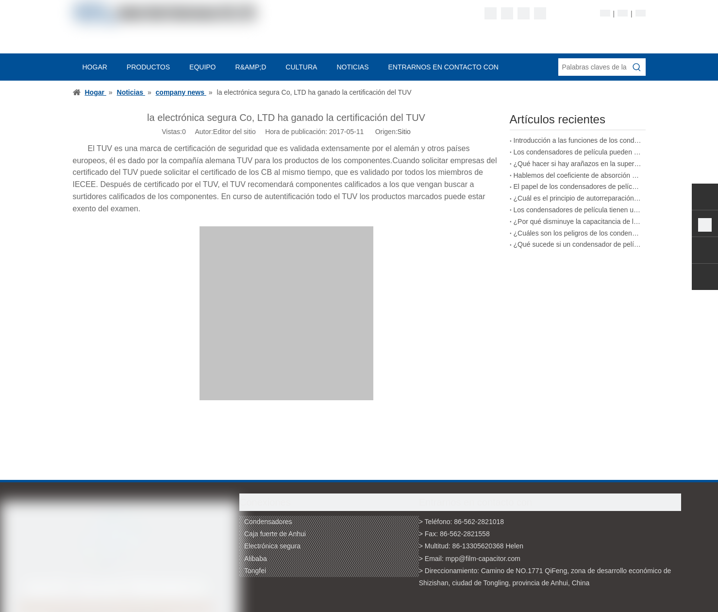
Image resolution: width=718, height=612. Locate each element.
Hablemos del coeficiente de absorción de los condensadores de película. (578, 175)
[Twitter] (524, 13)
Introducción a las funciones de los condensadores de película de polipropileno (578, 140)
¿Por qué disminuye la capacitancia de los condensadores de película (578, 221)
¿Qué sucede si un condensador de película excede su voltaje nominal (578, 244)
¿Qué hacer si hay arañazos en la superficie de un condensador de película (578, 164)
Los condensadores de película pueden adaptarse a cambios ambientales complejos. (578, 152)
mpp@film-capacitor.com (483, 558)
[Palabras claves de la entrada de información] (593, 67)
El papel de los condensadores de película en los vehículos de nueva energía (578, 186)
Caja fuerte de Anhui (275, 534)
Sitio (404, 132)
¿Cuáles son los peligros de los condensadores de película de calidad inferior (578, 233)
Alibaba (255, 558)
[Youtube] (540, 13)
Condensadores (268, 522)
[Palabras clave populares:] (637, 67)
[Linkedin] (507, 13)
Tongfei (255, 571)
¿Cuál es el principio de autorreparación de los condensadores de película (578, 198)
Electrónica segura (272, 546)
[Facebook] (490, 13)
